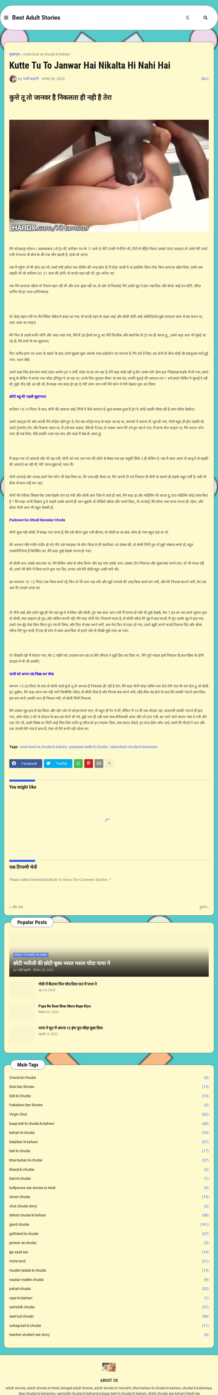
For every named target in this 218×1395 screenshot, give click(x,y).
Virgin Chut (109, 1114)
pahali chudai (109, 1289)
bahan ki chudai (109, 1132)
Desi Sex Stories (109, 1086)
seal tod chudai (109, 1316)
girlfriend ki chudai (109, 1234)
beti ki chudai (109, 1151)
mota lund (109, 1261)
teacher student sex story (109, 1334)
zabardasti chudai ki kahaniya (133, 747)
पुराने (202, 907)
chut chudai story (109, 1206)
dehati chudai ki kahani (109, 1215)
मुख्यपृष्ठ (14, 54)
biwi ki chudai (109, 1178)
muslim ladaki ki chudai (109, 1270)
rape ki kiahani (109, 1298)
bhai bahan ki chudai (109, 1160)
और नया (17, 907)
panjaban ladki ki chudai (88, 747)
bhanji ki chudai (109, 1169)
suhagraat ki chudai (109, 1325)
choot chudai (109, 1197)
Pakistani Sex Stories (109, 1105)
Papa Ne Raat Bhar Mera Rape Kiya (64, 1006)
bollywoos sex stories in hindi (109, 1188)
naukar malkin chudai (109, 1279)
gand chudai (109, 1224)
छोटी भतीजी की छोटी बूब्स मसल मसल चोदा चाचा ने (61, 963)
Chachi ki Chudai (109, 1077)
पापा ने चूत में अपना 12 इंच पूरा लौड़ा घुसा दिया (70, 1028)
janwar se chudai (109, 1243)
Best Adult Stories (36, 17)
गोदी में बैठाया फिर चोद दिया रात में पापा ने (67, 984)
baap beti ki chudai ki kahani (109, 1123)
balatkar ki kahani (109, 1142)
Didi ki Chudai (109, 1096)
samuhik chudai (109, 1307)
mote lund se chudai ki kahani (46, 54)
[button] (6, 17)
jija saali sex (109, 1252)
